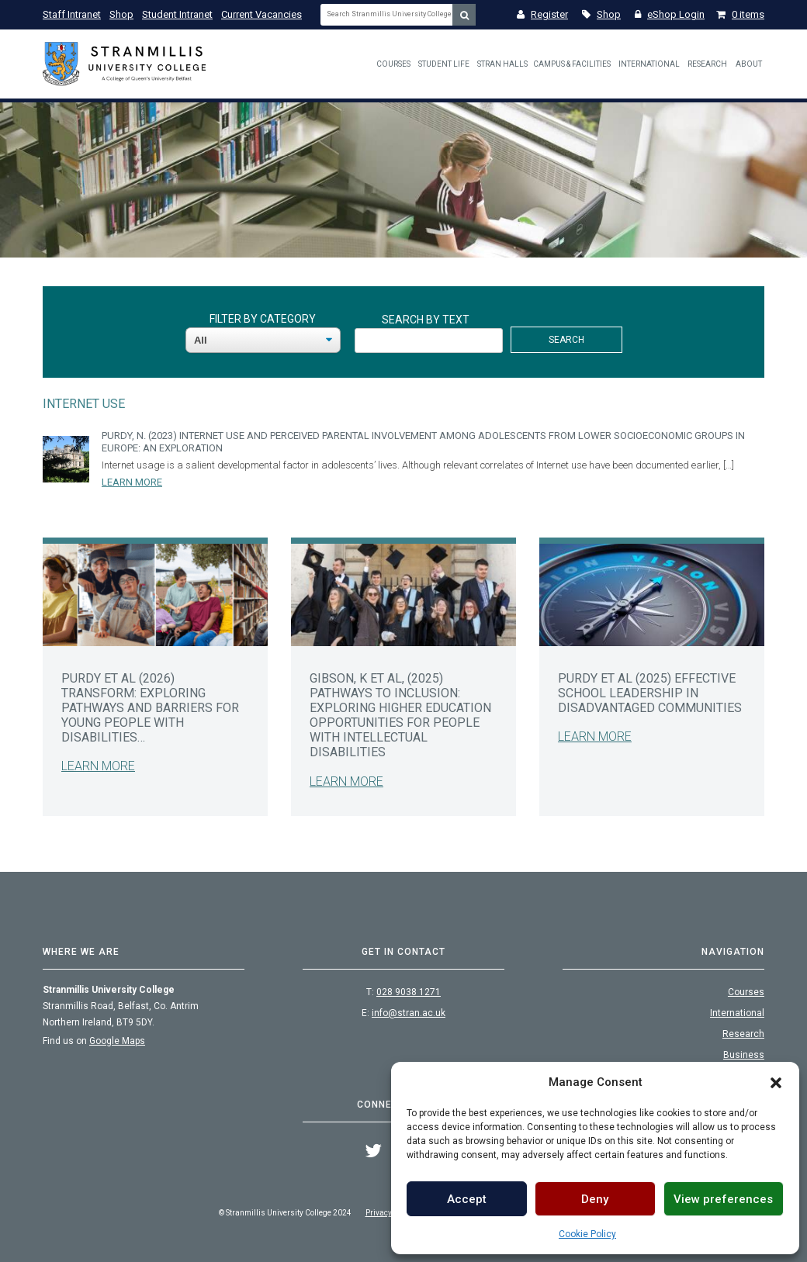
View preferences (723, 1199)
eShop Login (670, 14)
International (649, 64)
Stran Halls (502, 64)
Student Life (443, 64)
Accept (467, 1199)
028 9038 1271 (408, 992)
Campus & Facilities (572, 64)
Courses (393, 64)
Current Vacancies (261, 14)
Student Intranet (177, 14)
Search (566, 339)
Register (542, 14)
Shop (121, 14)
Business (743, 1054)
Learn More (132, 482)
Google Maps (117, 1041)
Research (707, 64)
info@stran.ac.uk (408, 1013)
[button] (776, 1082)
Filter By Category (263, 319)
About (749, 64)
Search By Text (425, 319)
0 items (740, 14)
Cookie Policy (587, 1234)
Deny (594, 1199)
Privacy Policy (389, 1212)
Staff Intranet (72, 14)
